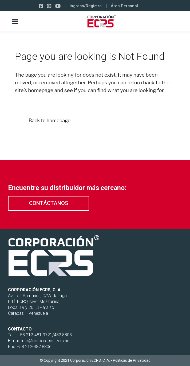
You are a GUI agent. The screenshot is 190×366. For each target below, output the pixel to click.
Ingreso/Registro (86, 5)
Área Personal (124, 5)
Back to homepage (49, 120)
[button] (48, 203)
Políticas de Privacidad (132, 360)
